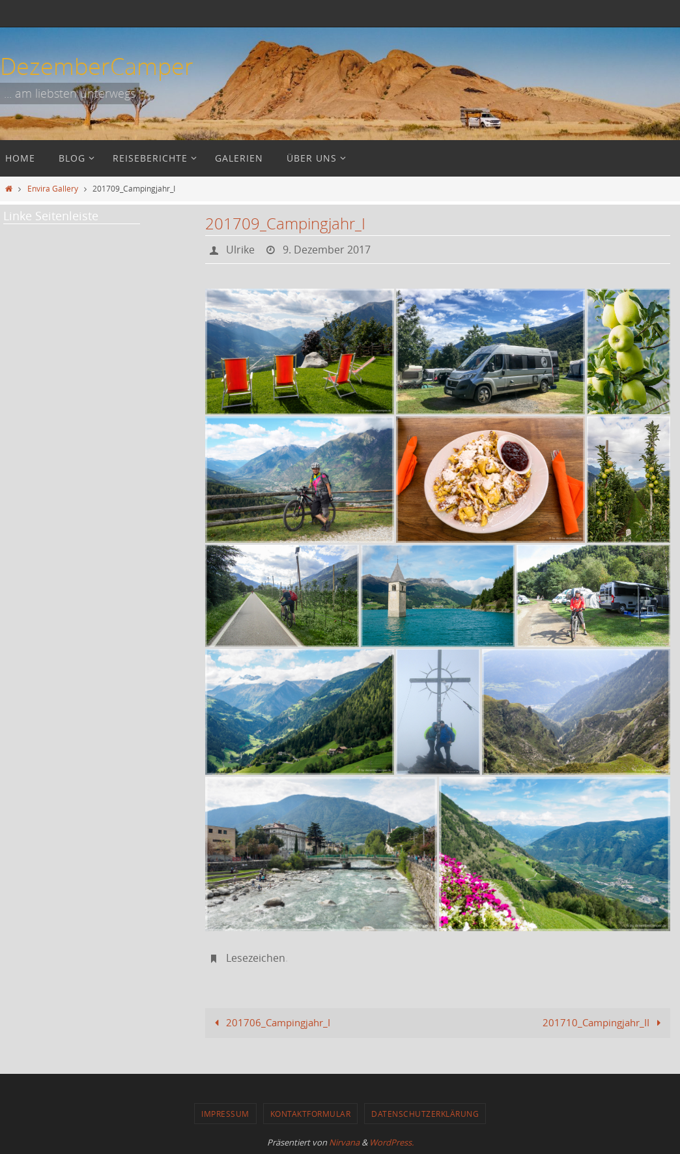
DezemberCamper (96, 65)
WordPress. (391, 1142)
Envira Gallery (52, 188)
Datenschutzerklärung (425, 1113)
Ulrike (240, 249)
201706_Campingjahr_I (270, 1022)
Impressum (225, 1113)
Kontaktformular (310, 1113)
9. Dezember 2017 (327, 249)
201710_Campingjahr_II (604, 1022)
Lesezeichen (255, 958)
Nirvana (344, 1142)
